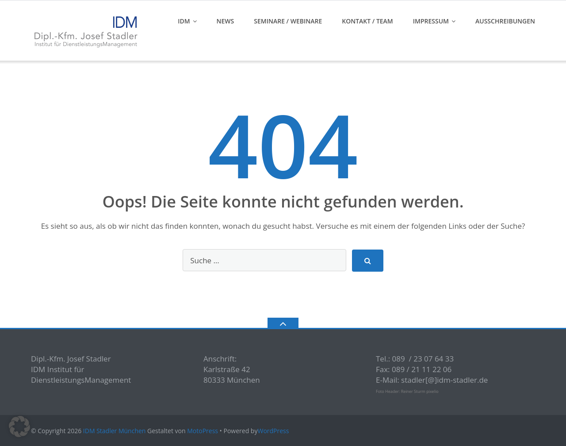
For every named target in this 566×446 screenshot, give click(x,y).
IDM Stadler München (114, 431)
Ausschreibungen (505, 21)
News (225, 21)
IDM (184, 21)
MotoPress (202, 431)
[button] (19, 426)
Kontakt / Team (367, 21)
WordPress (273, 431)
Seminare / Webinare (288, 21)
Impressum (431, 21)
